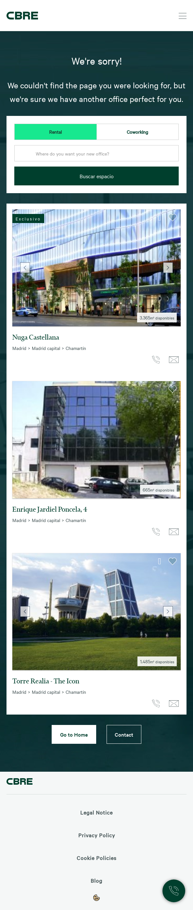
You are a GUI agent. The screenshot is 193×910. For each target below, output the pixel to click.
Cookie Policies (96, 857)
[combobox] (96, 155)
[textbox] (96, 153)
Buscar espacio (97, 176)
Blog (96, 880)
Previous (25, 267)
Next (168, 267)
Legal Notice (96, 812)
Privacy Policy (96, 835)
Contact (124, 734)
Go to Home (74, 734)
